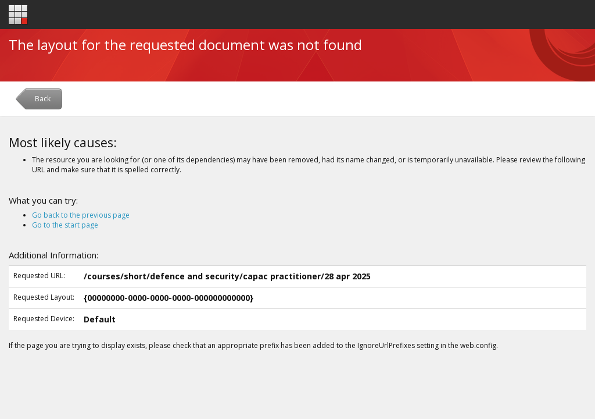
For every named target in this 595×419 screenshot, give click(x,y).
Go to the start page (65, 225)
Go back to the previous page (81, 215)
